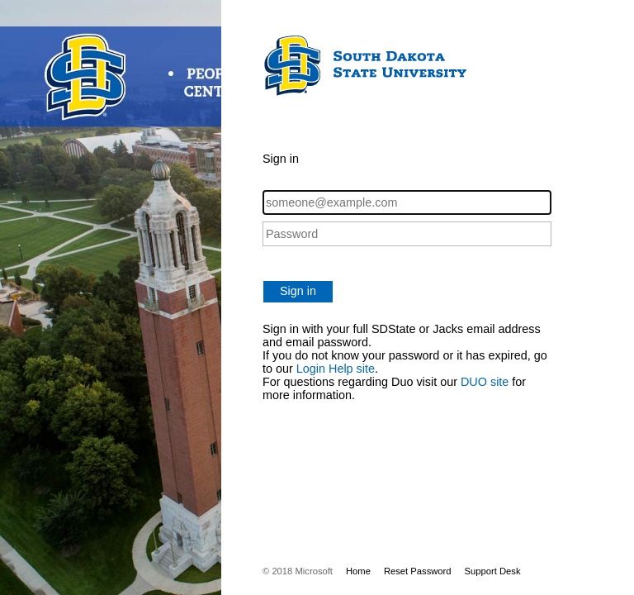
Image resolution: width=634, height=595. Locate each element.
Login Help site (335, 368)
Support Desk (493, 571)
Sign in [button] (298, 291)
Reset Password (418, 571)
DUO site (485, 381)
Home (358, 571)
